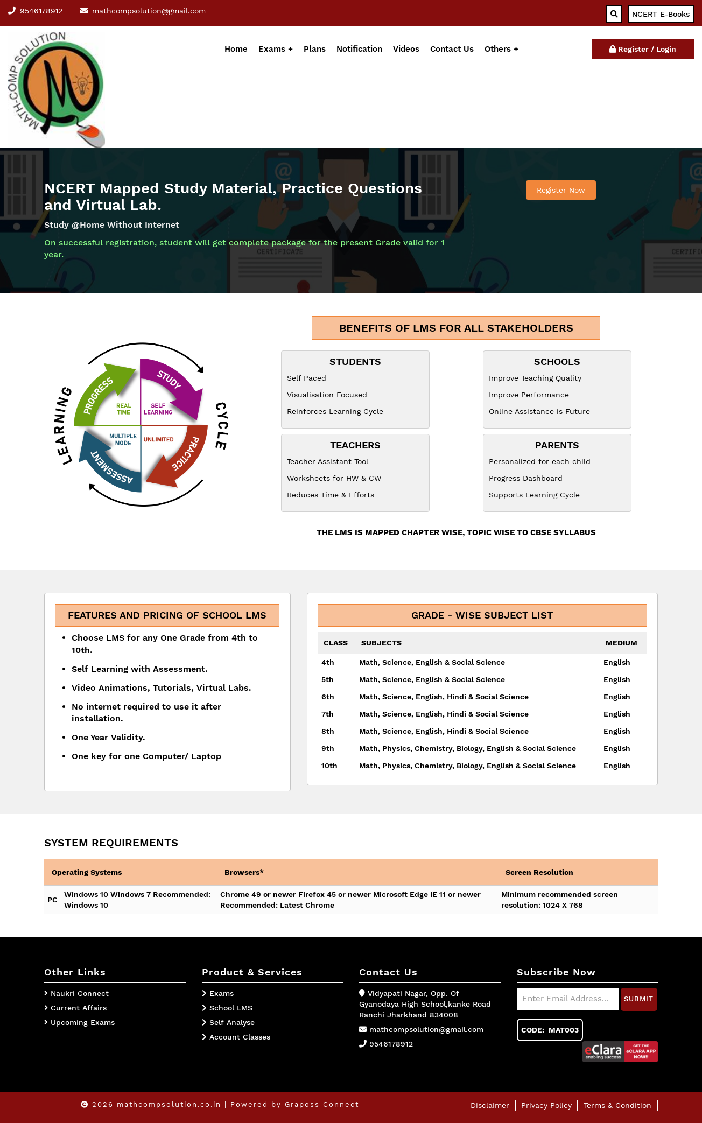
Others (499, 49)
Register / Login (642, 49)
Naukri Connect (80, 993)
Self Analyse (228, 1022)
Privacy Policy (546, 1105)
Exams (271, 49)
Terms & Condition (617, 1105)
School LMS (227, 1007)
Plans (315, 49)
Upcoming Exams (83, 1022)
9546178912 (391, 1044)
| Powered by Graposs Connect (291, 1104)
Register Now (561, 190)
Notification (359, 49)
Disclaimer (490, 1105)
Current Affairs (79, 1007)
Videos (406, 49)
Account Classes (236, 1037)
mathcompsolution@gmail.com (426, 1029)
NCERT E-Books (661, 14)
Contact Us (452, 49)
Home (236, 49)
